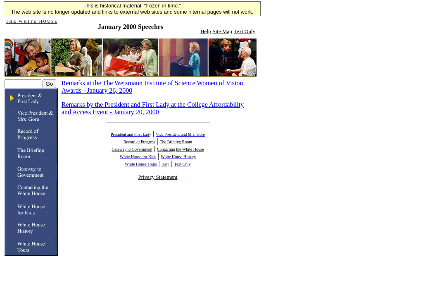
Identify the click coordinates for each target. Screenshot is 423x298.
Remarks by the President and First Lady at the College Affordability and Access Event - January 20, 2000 (153, 108)
